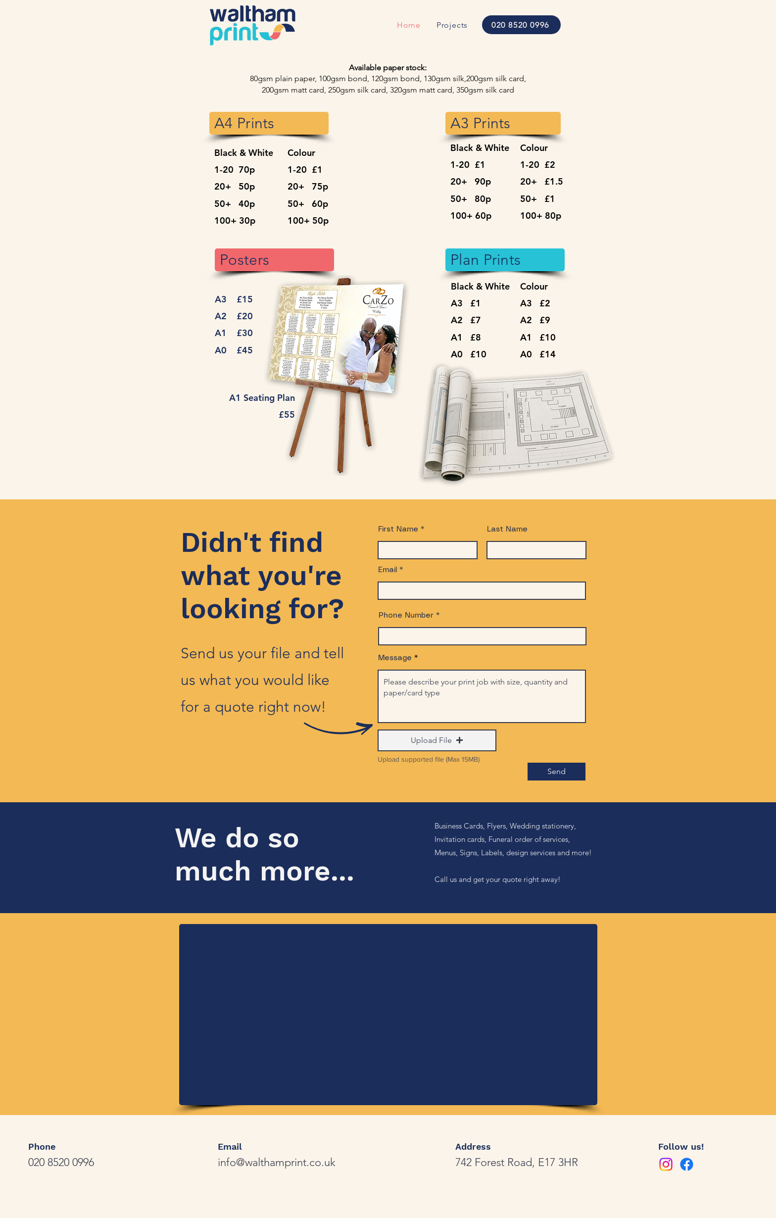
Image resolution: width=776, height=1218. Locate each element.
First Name (398, 529)
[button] (437, 740)
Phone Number (406, 615)
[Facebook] (686, 1164)
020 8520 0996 (61, 1162)
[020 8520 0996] (521, 24)
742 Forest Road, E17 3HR (516, 1162)
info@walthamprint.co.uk (277, 1162)
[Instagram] (666, 1164)
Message (395, 658)
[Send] (556, 771)
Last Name (507, 529)
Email (387, 570)
